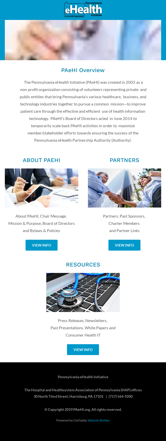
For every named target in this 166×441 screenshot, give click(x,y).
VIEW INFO (41, 245)
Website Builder (99, 420)
